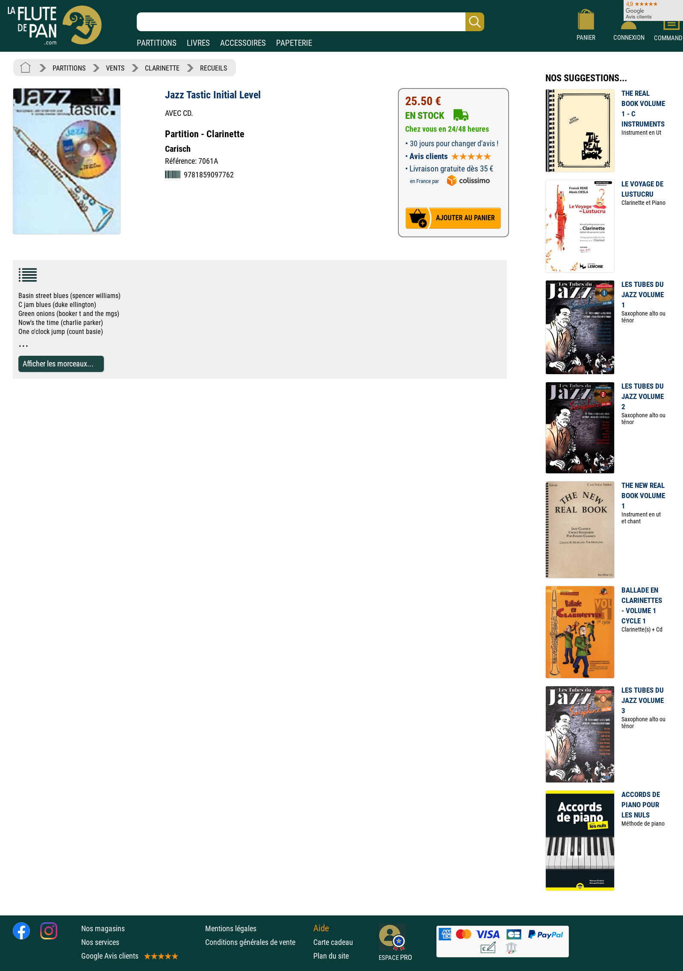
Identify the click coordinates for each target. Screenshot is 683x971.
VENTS (115, 68)
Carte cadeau (333, 942)
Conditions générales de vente (257, 942)
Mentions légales (230, 928)
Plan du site (331, 955)
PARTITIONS (157, 43)
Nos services (100, 942)
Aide (321, 928)
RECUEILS (213, 68)
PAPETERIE (294, 43)
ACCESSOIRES (243, 43)
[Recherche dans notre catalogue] (310, 21)
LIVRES (198, 43)
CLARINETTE (162, 68)
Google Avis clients (129, 955)
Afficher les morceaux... (58, 363)
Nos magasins (103, 928)
